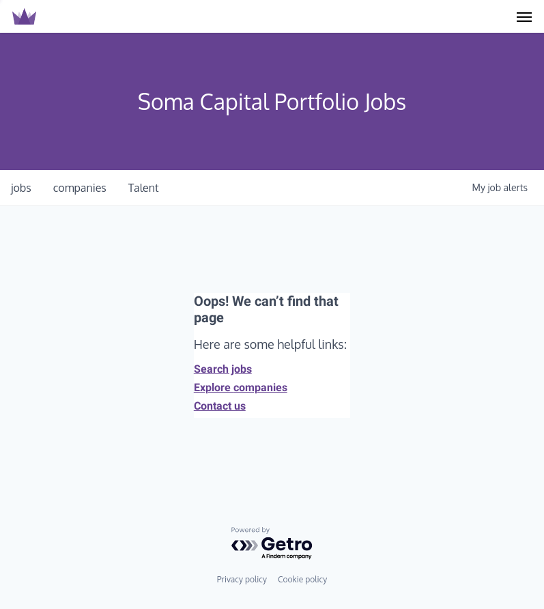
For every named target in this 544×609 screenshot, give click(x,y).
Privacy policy (242, 579)
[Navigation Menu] (524, 16)
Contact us (220, 405)
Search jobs (223, 369)
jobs (21, 188)
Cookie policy (302, 579)
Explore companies (240, 387)
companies (79, 188)
